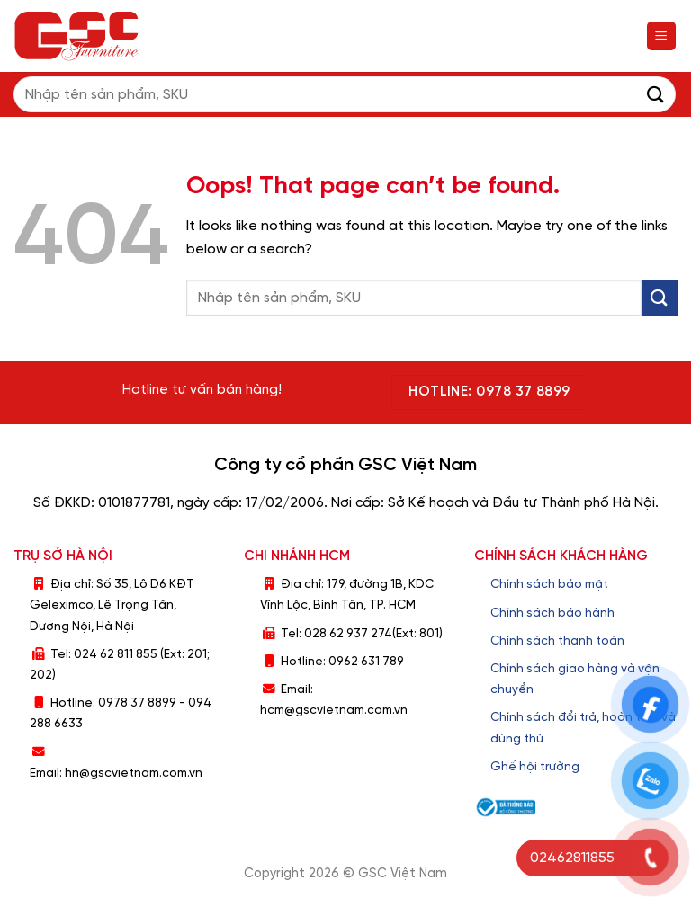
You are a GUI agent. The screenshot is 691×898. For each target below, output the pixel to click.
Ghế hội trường (534, 766)
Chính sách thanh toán (557, 641)
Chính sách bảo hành (552, 613)
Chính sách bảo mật (549, 584)
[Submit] (656, 93)
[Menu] (662, 36)
